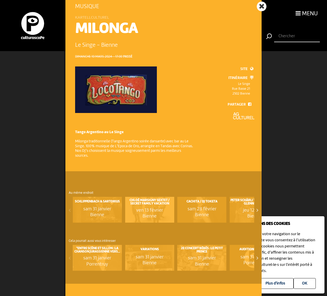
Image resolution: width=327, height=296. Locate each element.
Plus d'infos (275, 283)
